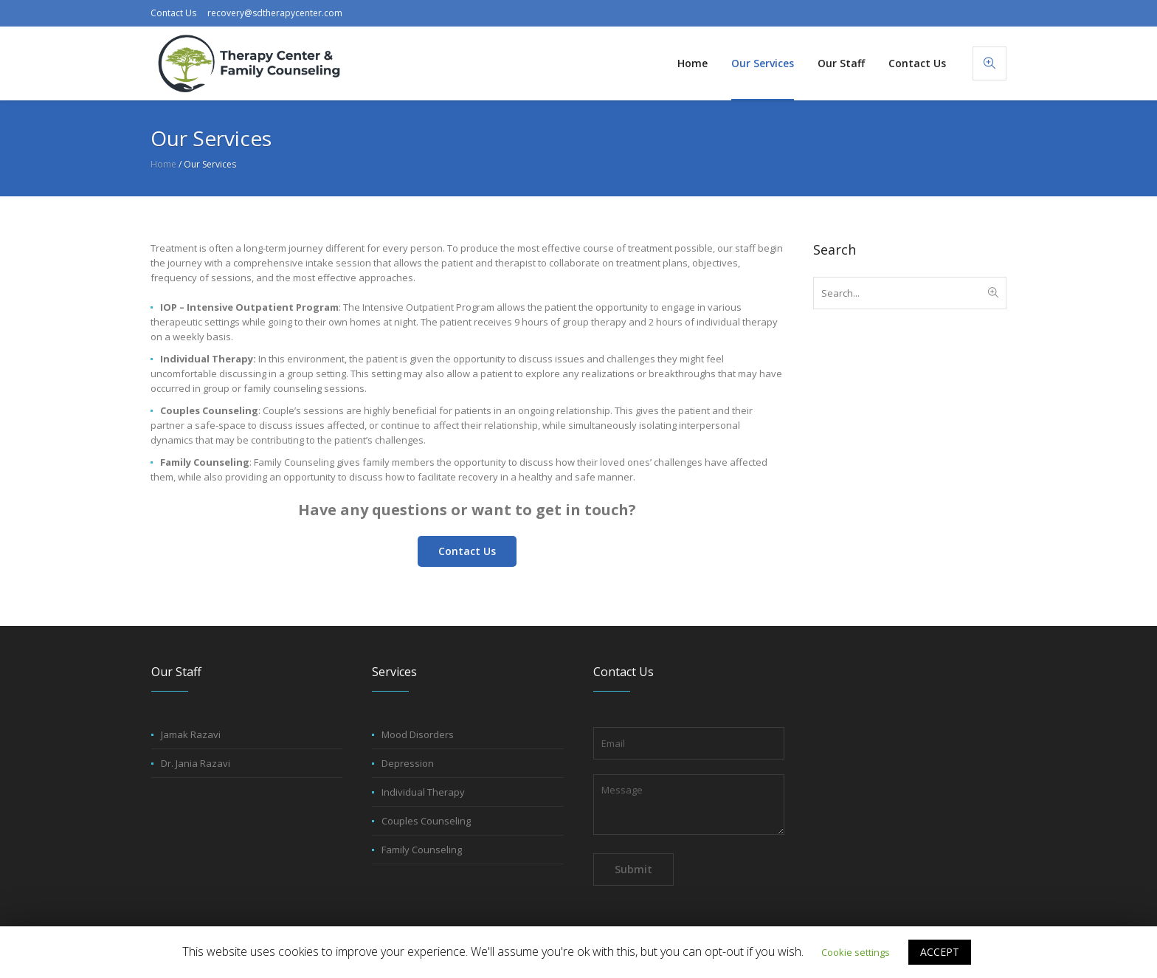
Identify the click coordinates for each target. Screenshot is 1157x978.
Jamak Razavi (191, 734)
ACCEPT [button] (939, 952)
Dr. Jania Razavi (195, 763)
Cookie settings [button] (855, 952)
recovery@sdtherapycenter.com (274, 13)
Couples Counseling (426, 820)
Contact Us (173, 13)
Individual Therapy (423, 792)
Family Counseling (421, 849)
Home (163, 164)
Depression (407, 763)
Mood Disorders (417, 734)
